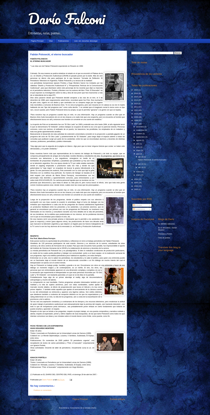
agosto (139, 140)
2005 (136, 183)
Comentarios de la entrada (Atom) (83, 408)
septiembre (140, 137)
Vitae (51, 41)
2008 (136, 120)
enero (138, 175)
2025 (136, 90)
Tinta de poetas (164, 238)
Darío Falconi (66, 18)
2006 (136, 179)
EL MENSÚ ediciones (166, 224)
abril (138, 154)
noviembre (140, 130)
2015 (136, 97)
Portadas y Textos (165, 234)
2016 (136, 93)
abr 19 (141, 164)
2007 (136, 124)
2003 (136, 189)
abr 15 (141, 167)
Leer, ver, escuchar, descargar (86, 41)
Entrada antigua (117, 399)
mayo (138, 150)
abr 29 (141, 157)
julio (138, 144)
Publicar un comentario (42, 390)
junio (138, 147)
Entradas (137, 205)
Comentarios (139, 209)
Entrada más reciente (40, 399)
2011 (136, 110)
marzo (139, 172)
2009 (136, 117)
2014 (136, 100)
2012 (136, 107)
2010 (136, 114)
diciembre (140, 127)
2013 (136, 104)
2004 (136, 186)
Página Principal (37, 41)
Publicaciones (63, 41)
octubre (139, 134)
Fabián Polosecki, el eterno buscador (152, 160)
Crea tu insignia (136, 228)
